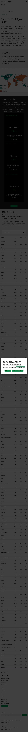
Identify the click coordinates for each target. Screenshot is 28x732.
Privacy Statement (20, 367)
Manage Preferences (18, 370)
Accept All (7, 370)
